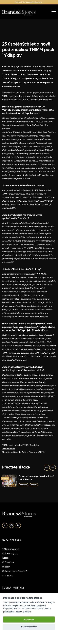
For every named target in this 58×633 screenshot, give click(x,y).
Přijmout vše (29, 619)
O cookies (7, 575)
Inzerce (6, 558)
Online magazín (10, 553)
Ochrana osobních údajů (14, 571)
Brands (34, 485)
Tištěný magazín (10, 549)
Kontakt (6, 566)
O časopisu (8, 562)
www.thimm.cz (8, 449)
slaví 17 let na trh (34, 2)
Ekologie (23, 485)
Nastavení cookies (29, 627)
